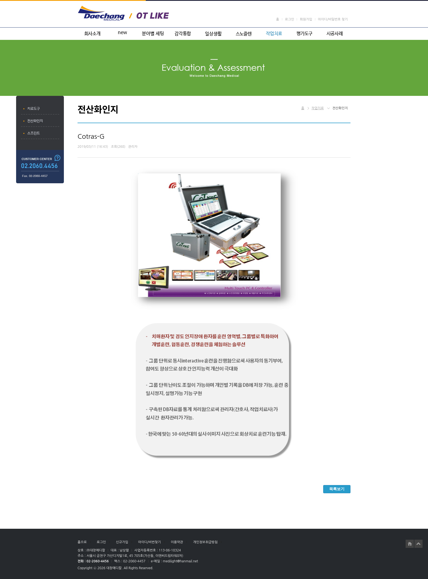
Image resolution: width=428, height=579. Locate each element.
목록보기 (336, 489)
